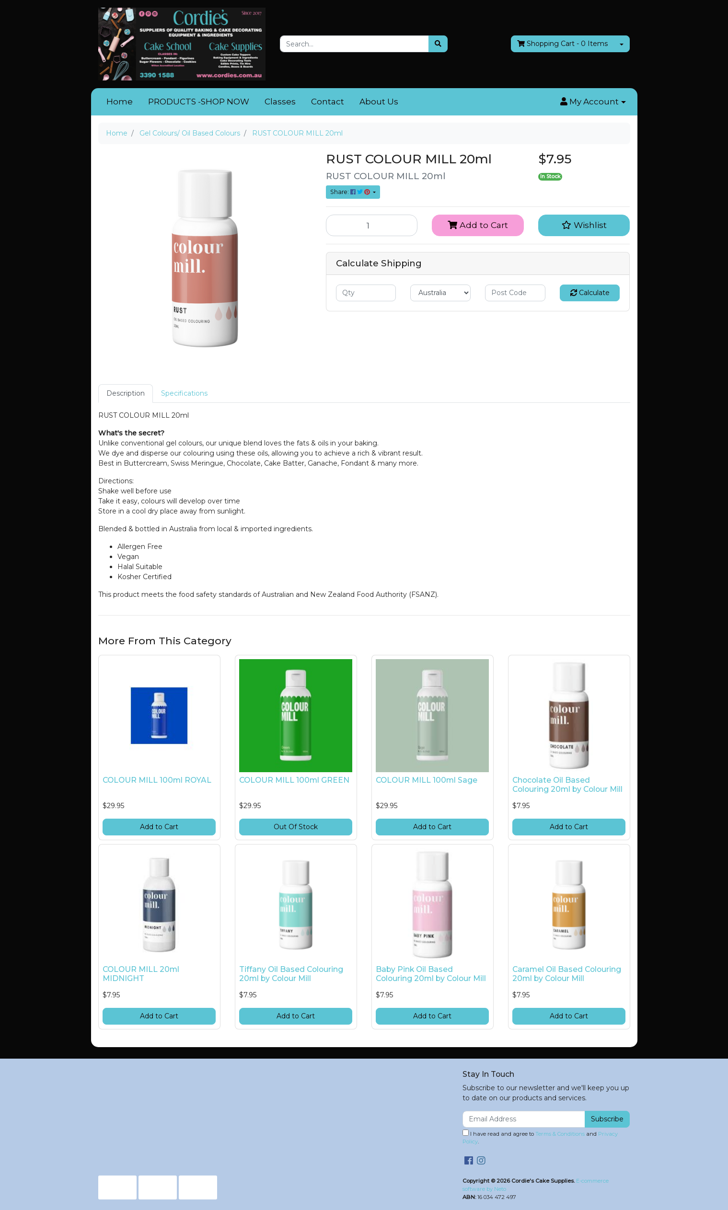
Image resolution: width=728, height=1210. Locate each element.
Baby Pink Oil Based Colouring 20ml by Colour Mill (431, 974)
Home (119, 101)
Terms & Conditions (560, 1133)
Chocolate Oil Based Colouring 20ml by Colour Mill (567, 785)
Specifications (184, 393)
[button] (592, 102)
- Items (562, 44)
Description (125, 393)
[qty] (366, 293)
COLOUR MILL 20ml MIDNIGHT (141, 974)
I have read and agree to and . (540, 1137)
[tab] (125, 393)
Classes (280, 101)
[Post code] (515, 293)
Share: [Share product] (350, 191)
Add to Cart (478, 225)
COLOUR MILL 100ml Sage (426, 780)
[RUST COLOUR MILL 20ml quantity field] (372, 225)
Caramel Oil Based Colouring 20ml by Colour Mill (566, 974)
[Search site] (438, 43)
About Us (378, 101)
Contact (327, 101)
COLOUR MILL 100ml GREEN (294, 780)
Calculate (590, 292)
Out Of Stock (296, 826)
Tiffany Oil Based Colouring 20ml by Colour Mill (291, 974)
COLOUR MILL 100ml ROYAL (157, 780)
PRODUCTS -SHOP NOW (198, 101)
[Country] (440, 293)
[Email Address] (524, 1119)
